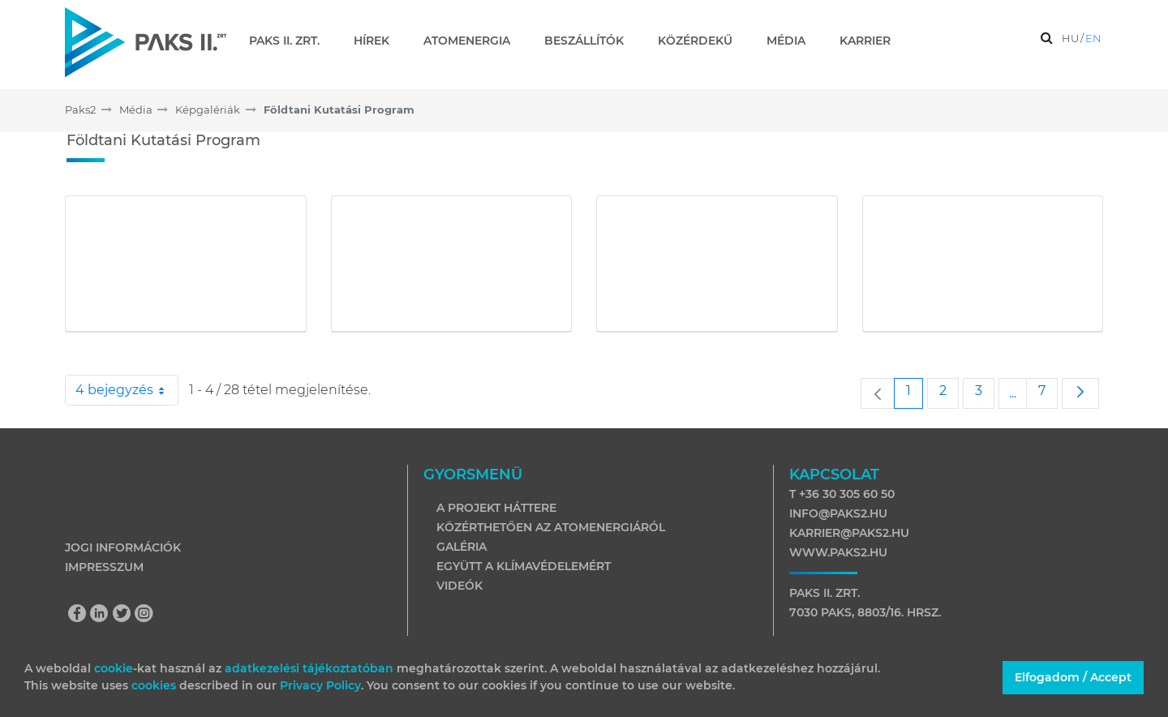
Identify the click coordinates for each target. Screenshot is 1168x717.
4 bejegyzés (126, 390)
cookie (113, 668)
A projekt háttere (496, 507)
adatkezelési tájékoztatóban (309, 668)
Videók (459, 585)
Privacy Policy (320, 685)
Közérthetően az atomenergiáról (550, 527)
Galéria (461, 546)
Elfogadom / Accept (1073, 677)
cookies (155, 685)
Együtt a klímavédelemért (523, 566)
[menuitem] (291, 41)
